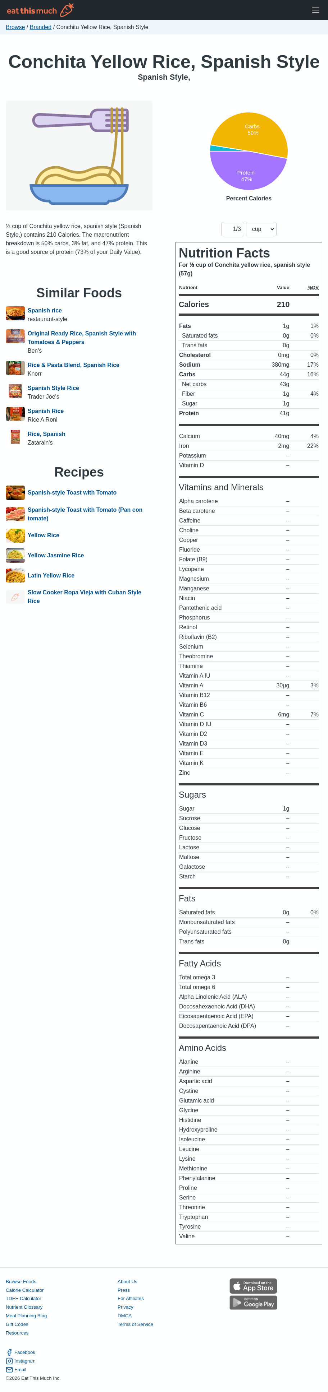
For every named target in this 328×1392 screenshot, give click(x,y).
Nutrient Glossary (24, 1307)
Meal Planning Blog (26, 1315)
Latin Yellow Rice (51, 576)
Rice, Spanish (46, 434)
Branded (41, 27)
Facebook (20, 1352)
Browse (15, 27)
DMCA (125, 1315)
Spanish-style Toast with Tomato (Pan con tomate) (85, 514)
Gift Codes (17, 1324)
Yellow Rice (43, 536)
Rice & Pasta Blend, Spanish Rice (73, 365)
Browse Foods (21, 1281)
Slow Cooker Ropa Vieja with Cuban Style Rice (84, 596)
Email (16, 1369)
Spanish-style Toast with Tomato (72, 493)
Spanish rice (45, 310)
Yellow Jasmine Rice (56, 555)
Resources (17, 1333)
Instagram (21, 1361)
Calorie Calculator (25, 1290)
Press (124, 1290)
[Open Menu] (315, 10)
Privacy (125, 1307)
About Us (127, 1281)
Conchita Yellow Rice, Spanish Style (164, 61)
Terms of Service (135, 1324)
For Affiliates (131, 1298)
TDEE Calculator (23, 1298)
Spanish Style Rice (53, 388)
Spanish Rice (46, 411)
